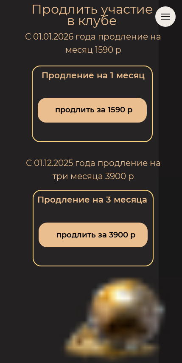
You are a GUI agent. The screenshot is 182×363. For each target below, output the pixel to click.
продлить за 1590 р (93, 109)
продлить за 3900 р (95, 235)
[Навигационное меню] (165, 17)
